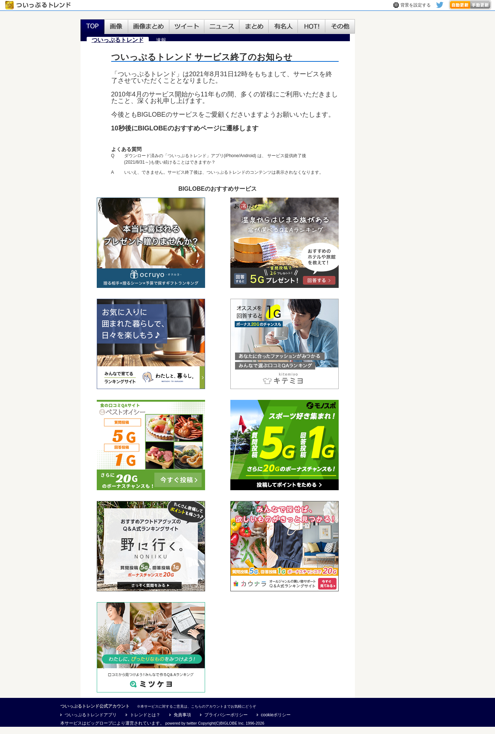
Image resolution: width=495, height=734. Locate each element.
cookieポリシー (276, 714)
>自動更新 (459, 5)
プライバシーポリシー (226, 714)
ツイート (186, 27)
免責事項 (182, 714)
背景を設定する (415, 5)
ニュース (221, 27)
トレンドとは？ (145, 714)
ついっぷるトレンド (39, 5)
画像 (116, 27)
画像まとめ (148, 27)
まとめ (254, 27)
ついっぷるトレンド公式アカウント (95, 706)
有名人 (283, 27)
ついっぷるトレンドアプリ (91, 714)
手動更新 (480, 5)
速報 (161, 40)
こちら (196, 706)
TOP (92, 27)
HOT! (311, 27)
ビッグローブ (99, 723)
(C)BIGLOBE (226, 723)
